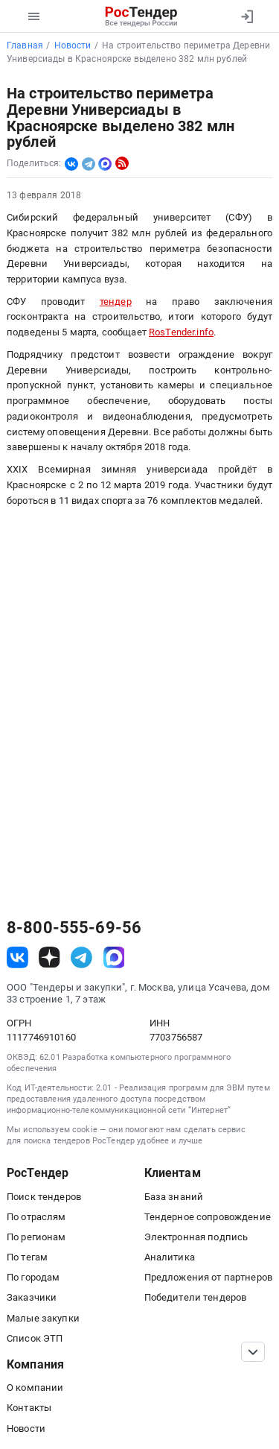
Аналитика (169, 1257)
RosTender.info (181, 332)
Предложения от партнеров (208, 1277)
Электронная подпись (196, 1237)
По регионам (36, 1237)
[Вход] (246, 16)
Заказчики (32, 1297)
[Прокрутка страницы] (253, 1352)
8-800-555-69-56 (74, 928)
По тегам (27, 1257)
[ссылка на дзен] (49, 957)
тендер (116, 301)
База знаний (174, 1196)
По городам (33, 1277)
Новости (26, 1428)
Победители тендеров (195, 1297)
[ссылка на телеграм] (81, 957)
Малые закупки (43, 1318)
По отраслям (36, 1216)
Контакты (29, 1407)
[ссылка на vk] (17, 957)
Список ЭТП (34, 1338)
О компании (35, 1387)
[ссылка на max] (114, 957)
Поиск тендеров (44, 1196)
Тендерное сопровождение (207, 1216)
